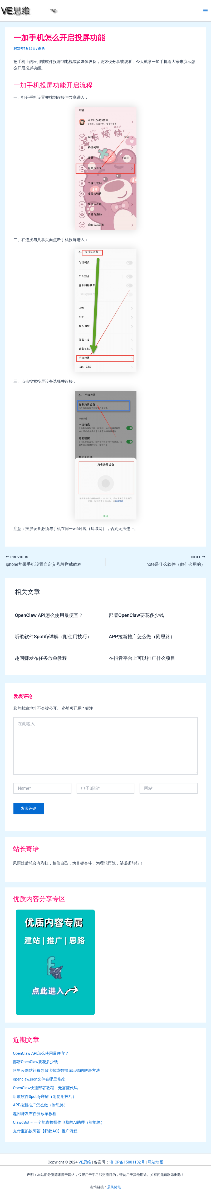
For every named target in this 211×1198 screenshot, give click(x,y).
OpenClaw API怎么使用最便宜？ (49, 615)
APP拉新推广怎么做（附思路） (142, 636)
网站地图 (155, 1162)
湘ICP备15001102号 (127, 1162)
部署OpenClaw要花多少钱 (136, 615)
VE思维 (84, 1162)
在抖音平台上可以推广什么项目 (142, 658)
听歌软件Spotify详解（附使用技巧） (53, 636)
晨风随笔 (114, 1187)
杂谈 (41, 48)
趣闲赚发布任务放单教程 (41, 658)
